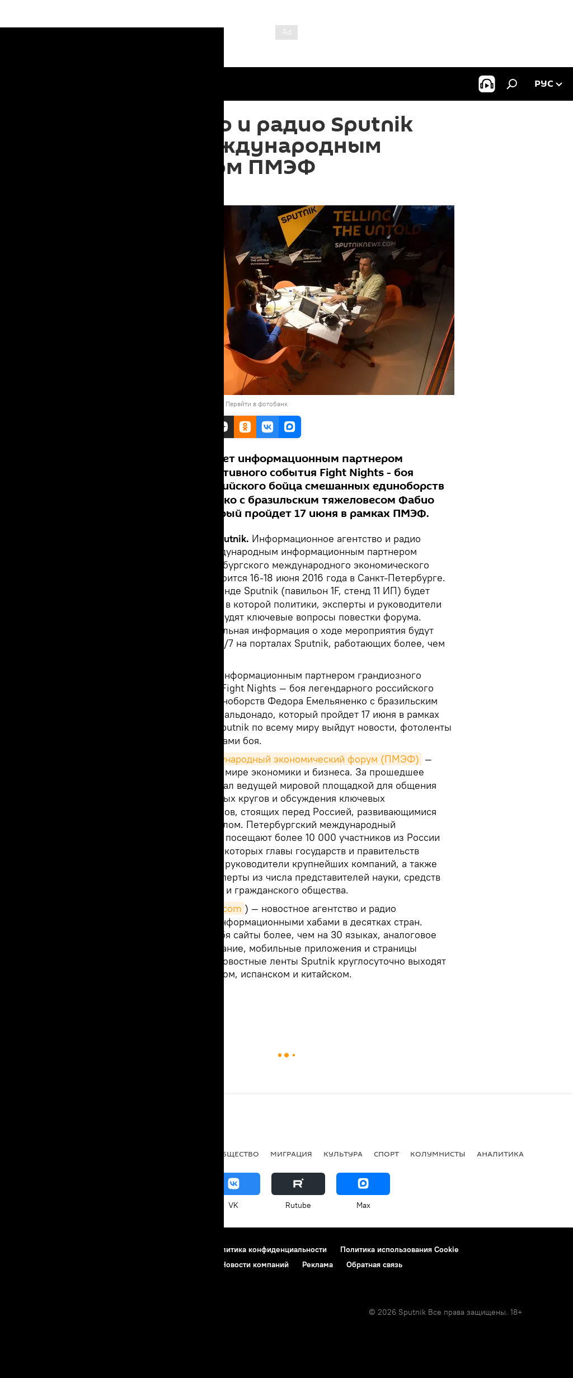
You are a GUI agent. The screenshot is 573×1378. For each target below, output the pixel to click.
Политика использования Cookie (399, 1249)
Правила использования (154, 1249)
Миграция (291, 1154)
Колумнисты (438, 1154)
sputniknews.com (202, 908)
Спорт (386, 1154)
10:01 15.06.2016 (148, 191)
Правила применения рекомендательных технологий (109, 1264)
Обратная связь (374, 1264)
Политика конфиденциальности (269, 1249)
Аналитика (500, 1154)
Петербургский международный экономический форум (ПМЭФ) (270, 759)
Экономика (179, 1154)
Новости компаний (254, 1264)
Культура (343, 1154)
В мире (134, 1005)
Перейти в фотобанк (257, 403)
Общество (237, 1154)
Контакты (80, 1249)
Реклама (317, 1264)
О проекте (30, 1249)
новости (30, 1154)
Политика (82, 1154)
